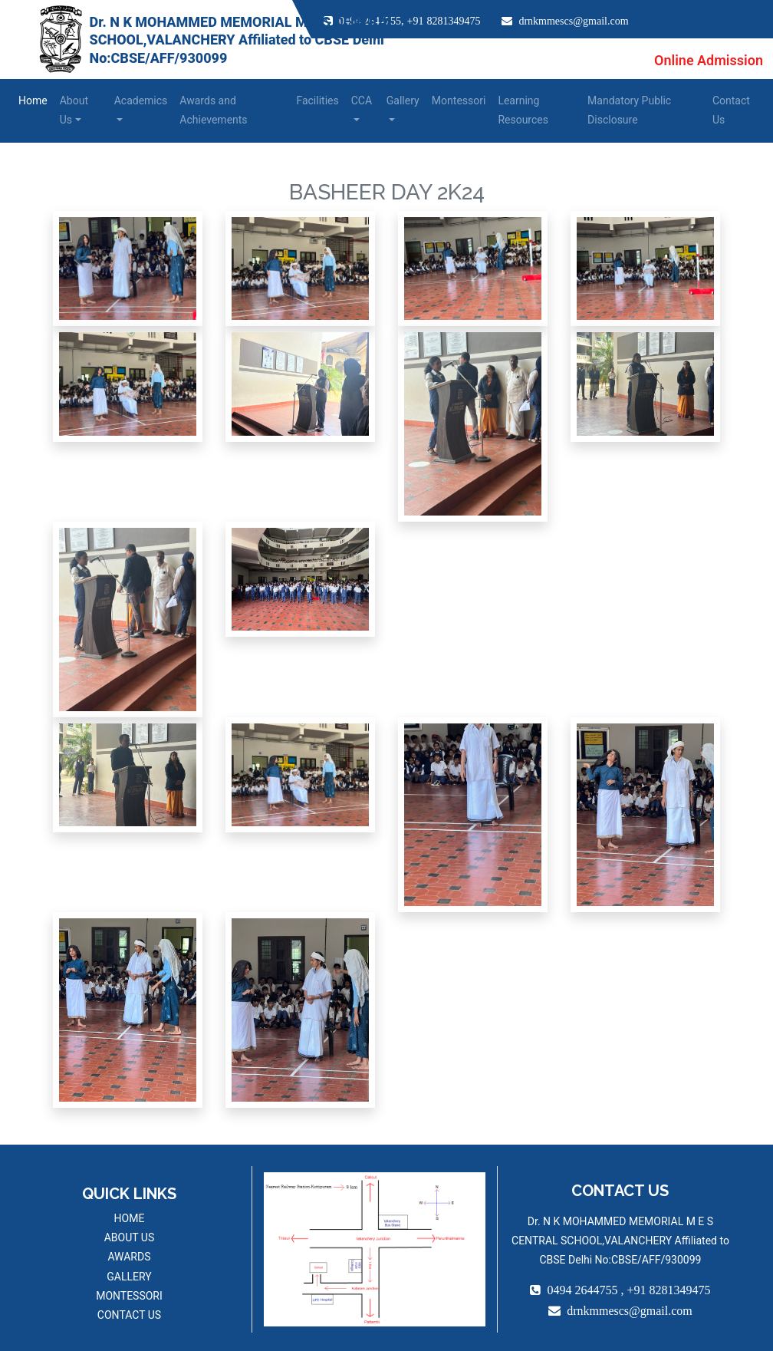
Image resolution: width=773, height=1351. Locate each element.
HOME (129, 1218)
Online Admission (708, 60)
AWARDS (128, 1256)
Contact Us (731, 110)
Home (33, 100)
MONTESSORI (129, 1296)
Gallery (402, 100)
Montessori (459, 100)
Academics (141, 100)
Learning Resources (523, 110)
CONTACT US (129, 1315)
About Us (74, 110)
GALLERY (129, 1276)
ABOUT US (129, 1237)
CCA (361, 100)
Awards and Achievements (213, 110)
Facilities (317, 100)
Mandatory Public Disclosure (629, 110)
